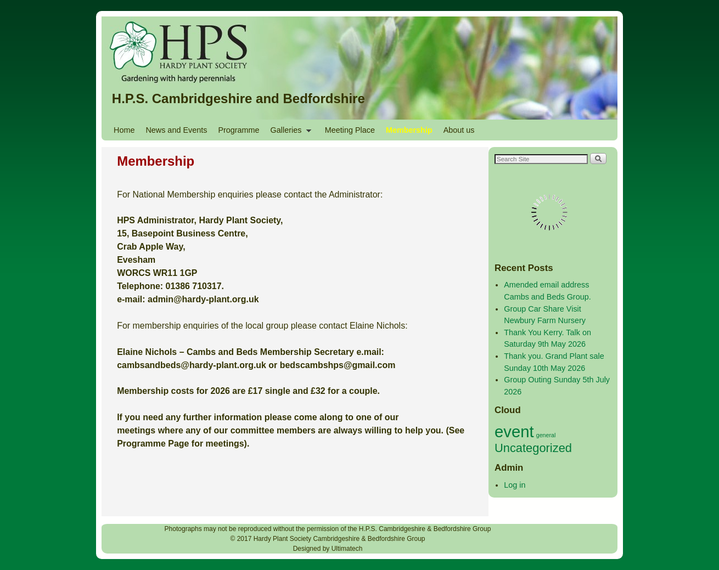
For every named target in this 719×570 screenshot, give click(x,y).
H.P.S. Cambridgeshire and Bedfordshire (238, 98)
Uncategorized (533, 448)
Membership (409, 130)
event (514, 431)
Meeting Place (350, 130)
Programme (238, 130)
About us (459, 130)
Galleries (288, 133)
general (546, 435)
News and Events (176, 130)
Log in (514, 485)
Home (124, 130)
